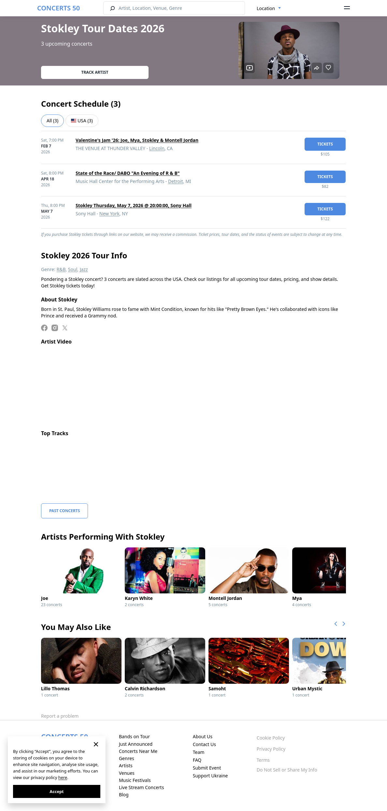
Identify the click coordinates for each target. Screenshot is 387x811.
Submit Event (207, 768)
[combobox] (268, 8)
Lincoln (157, 148)
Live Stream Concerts (141, 787)
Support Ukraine (210, 776)
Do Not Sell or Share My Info (287, 770)
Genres (126, 758)
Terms (263, 760)
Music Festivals (135, 780)
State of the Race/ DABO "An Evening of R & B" (128, 173)
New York (109, 213)
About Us (202, 736)
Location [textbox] (266, 8)
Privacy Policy (271, 749)
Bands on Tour (134, 736)
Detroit (175, 181)
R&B (61, 269)
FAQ (197, 760)
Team (199, 752)
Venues (127, 773)
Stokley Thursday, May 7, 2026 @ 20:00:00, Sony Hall (134, 205)
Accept (57, 791)
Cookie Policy (271, 738)
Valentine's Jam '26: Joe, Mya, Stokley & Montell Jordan (137, 140)
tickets (325, 144)
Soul (72, 269)
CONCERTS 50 (58, 8)
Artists (126, 765)
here (62, 777)
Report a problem (60, 716)
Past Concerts (64, 510)
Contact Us (204, 744)
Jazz (84, 269)
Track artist (94, 72)
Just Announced (135, 744)
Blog (124, 794)
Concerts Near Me (138, 751)
